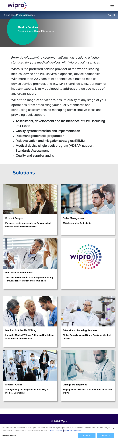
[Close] (114, 428)
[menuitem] (113, 15)
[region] (59, 432)
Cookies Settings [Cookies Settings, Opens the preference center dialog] (9, 435)
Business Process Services (20, 15)
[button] (109, 15)
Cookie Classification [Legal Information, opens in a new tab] (72, 430)
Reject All (105, 435)
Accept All (87, 435)
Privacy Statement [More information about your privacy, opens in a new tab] (55, 430)
